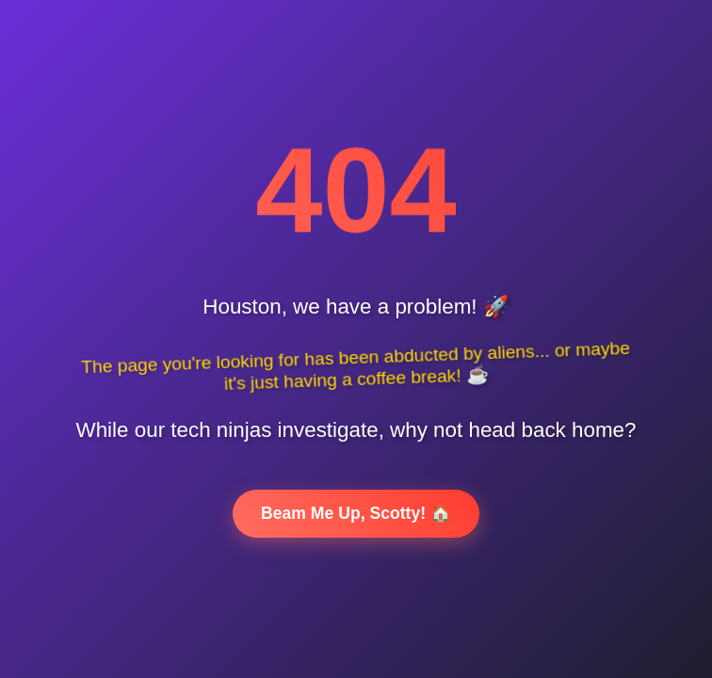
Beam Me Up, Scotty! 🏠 (356, 513)
